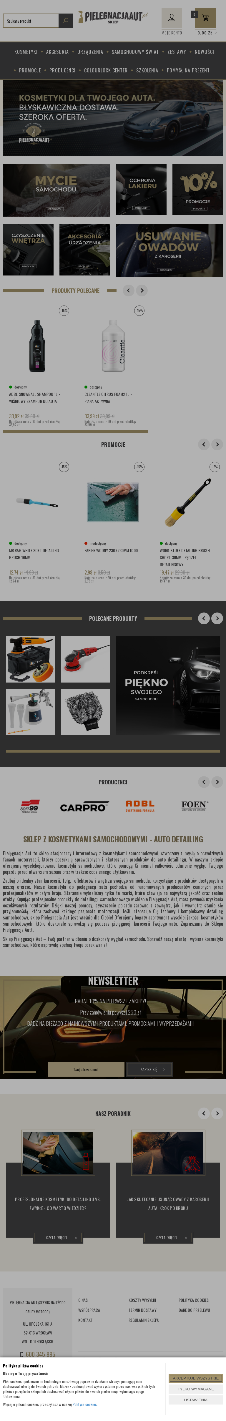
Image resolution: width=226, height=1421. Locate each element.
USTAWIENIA (195, 1400)
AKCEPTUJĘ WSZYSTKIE (196, 1378)
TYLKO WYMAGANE (196, 1389)
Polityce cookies (85, 1404)
